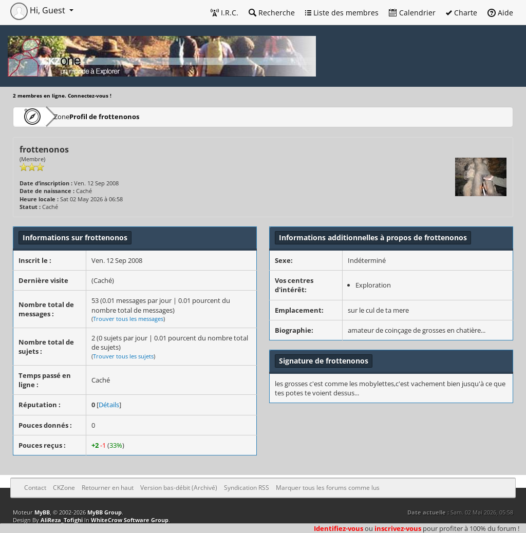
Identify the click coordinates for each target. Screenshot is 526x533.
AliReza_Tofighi (62, 520)
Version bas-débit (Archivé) (178, 487)
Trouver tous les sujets (123, 356)
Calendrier (412, 12)
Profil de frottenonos (133, 116)
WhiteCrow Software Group (129, 520)
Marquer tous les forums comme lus (328, 487)
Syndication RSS (246, 487)
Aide (500, 12)
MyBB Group (104, 512)
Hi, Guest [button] (38, 10)
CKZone (72, 116)
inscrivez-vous (397, 528)
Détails (109, 404)
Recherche (272, 12)
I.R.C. (224, 12)
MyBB (42, 512)
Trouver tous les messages (128, 318)
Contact (35, 487)
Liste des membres (342, 12)
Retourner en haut (108, 487)
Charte (461, 12)
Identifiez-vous (338, 528)
